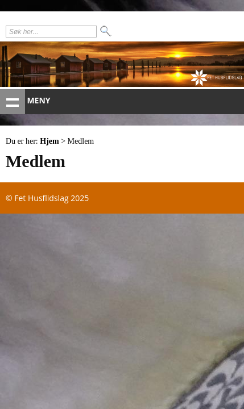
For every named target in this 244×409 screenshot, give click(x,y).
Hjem (49, 141)
